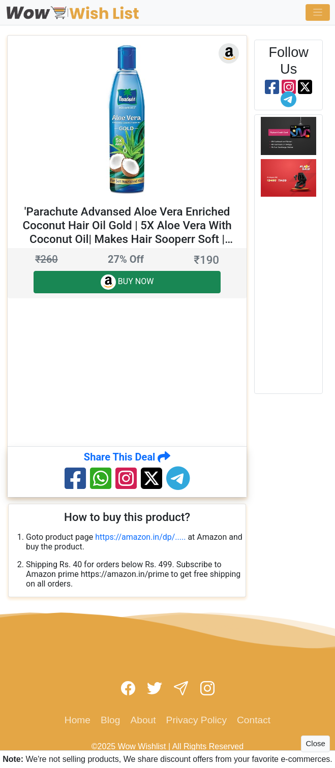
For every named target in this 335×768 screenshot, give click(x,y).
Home (77, 720)
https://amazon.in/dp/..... (140, 537)
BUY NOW (127, 282)
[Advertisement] (171, 371)
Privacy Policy (196, 720)
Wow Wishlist (142, 746)
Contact (253, 720)
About (143, 720)
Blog (110, 720)
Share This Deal (127, 457)
